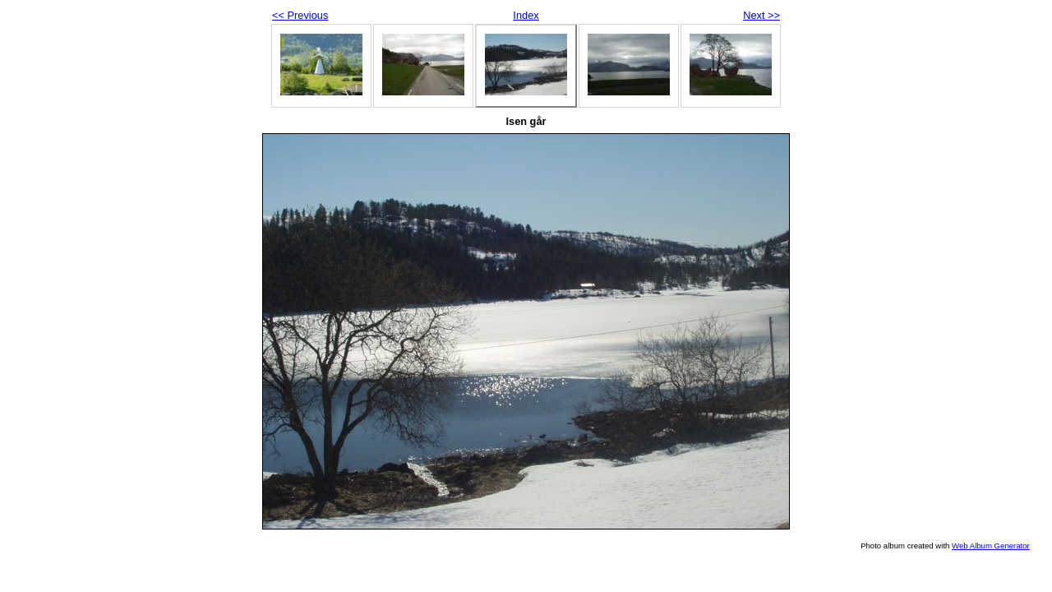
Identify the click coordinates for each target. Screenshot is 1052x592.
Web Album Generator (991, 545)
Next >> (761, 15)
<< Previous (300, 15)
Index (525, 15)
